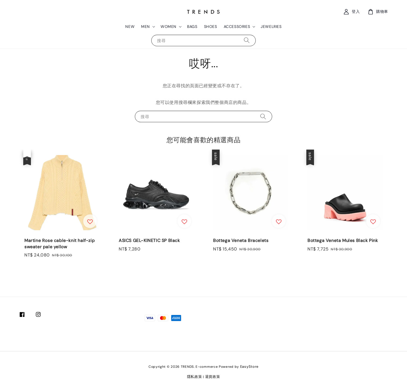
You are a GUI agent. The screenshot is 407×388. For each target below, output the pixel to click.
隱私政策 (194, 376)
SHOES (210, 26)
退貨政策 (212, 376)
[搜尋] (246, 40)
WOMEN (168, 26)
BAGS (192, 26)
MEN (145, 26)
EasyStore (249, 366)
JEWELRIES (271, 26)
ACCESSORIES (237, 26)
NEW (130, 26)
